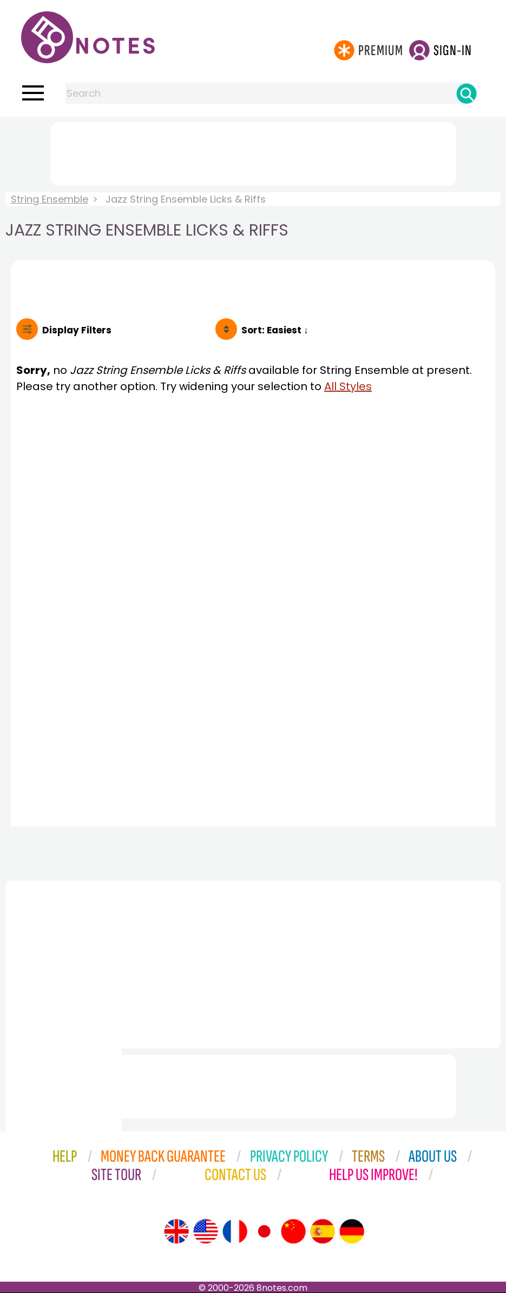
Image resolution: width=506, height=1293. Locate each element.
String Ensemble (49, 199)
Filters (76, 330)
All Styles (348, 386)
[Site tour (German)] (351, 1231)
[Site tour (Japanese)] (264, 1231)
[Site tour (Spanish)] (322, 1231)
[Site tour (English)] (176, 1231)
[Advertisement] (253, 152)
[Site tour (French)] (234, 1231)
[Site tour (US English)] (205, 1231)
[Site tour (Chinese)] (293, 1231)
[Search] (466, 93)
